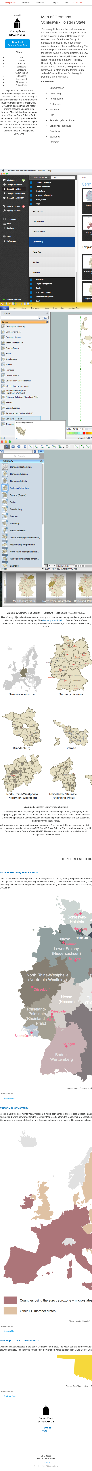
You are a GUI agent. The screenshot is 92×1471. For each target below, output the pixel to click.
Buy (66, 2)
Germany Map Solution (53, 620)
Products (26, 2)
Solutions (40, 2)
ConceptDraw (10, 2)
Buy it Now (46, 1429)
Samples (55, 2)
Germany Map (9, 1098)
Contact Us (46, 1462)
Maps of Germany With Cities (17, 872)
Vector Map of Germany (14, 1107)
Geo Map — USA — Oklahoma (18, 1340)
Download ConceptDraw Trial (18, 43)
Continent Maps (10, 1396)
